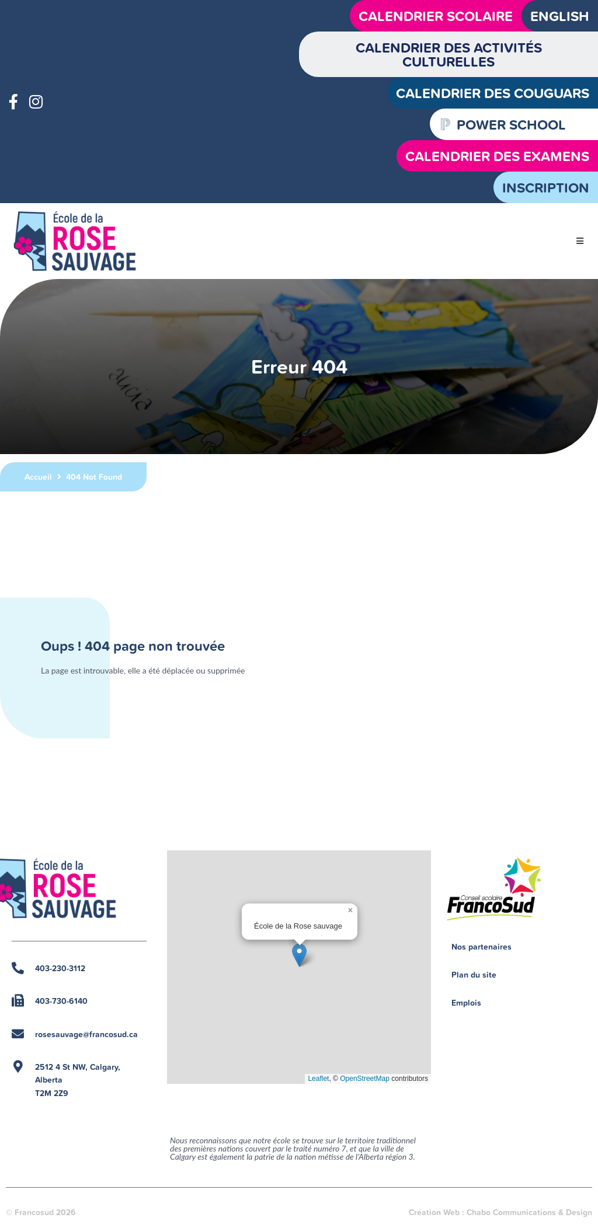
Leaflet (318, 1078)
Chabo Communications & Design (529, 1212)
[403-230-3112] (18, 968)
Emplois (466, 1003)
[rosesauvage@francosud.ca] (18, 1034)
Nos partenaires (481, 947)
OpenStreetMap (365, 1078)
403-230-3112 (60, 968)
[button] (580, 241)
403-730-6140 (61, 1001)
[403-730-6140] (18, 1001)
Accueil (38, 477)
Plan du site (473, 975)
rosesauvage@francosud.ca (86, 1034)
